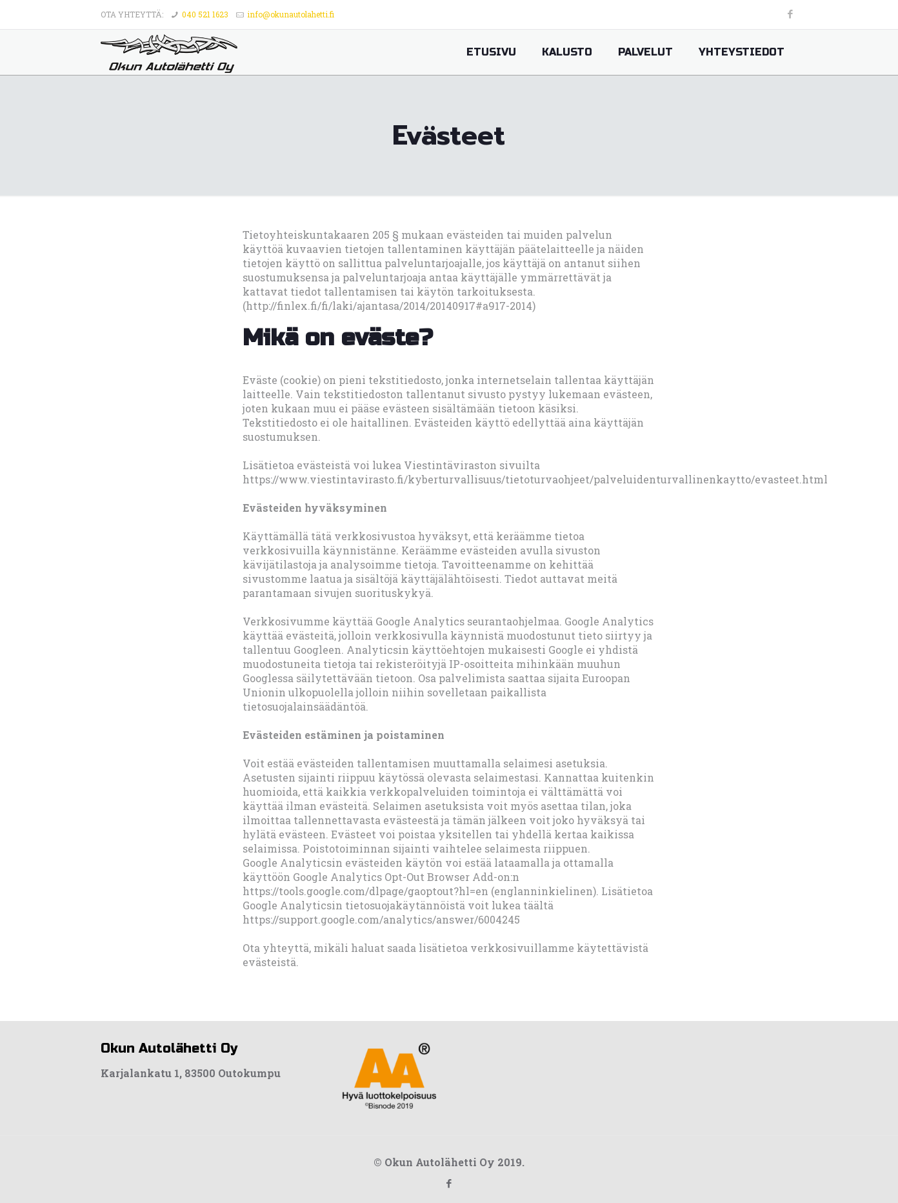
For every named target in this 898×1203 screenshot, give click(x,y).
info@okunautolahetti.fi (290, 14)
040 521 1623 (205, 14)
